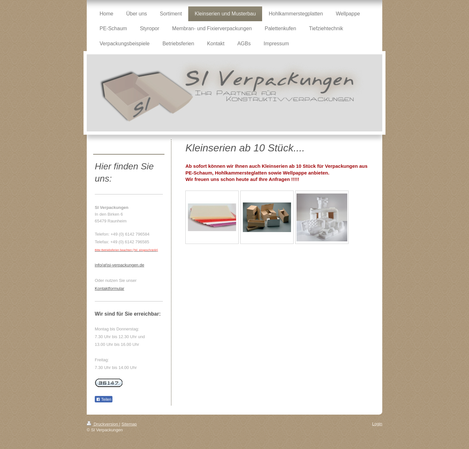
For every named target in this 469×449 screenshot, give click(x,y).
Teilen (103, 399)
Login (377, 423)
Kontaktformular (109, 288)
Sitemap (129, 424)
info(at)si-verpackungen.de (119, 265)
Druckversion (103, 424)
